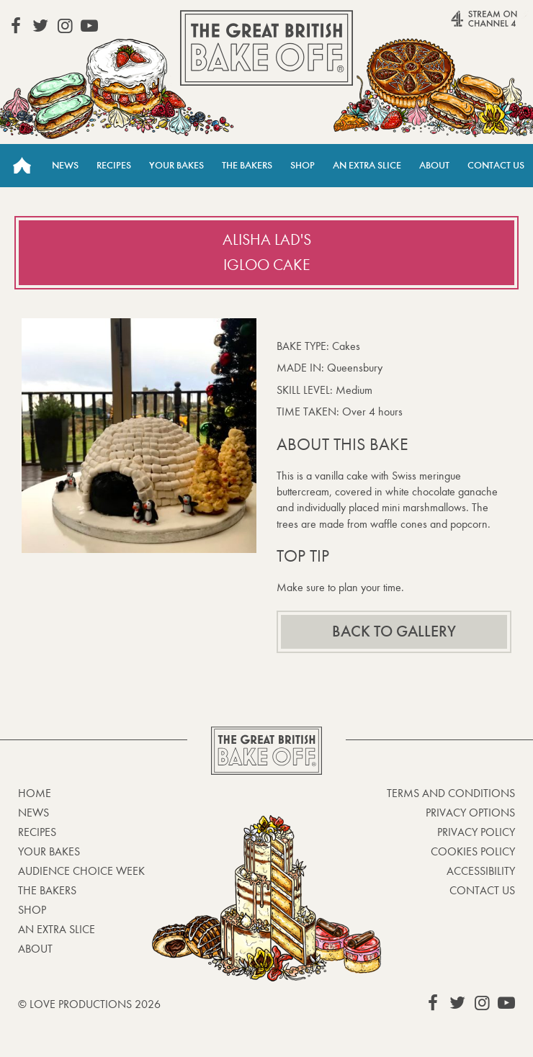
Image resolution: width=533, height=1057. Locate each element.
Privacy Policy (476, 832)
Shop (302, 165)
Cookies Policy (473, 851)
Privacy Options (470, 812)
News (65, 165)
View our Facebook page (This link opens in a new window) (15, 26)
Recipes (114, 165)
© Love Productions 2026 (89, 1004)
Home (21, 165)
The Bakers (247, 165)
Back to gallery (394, 631)
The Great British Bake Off (266, 48)
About (434, 165)
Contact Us (495, 165)
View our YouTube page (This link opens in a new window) (89, 26)
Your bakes (49, 851)
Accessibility (481, 871)
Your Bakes (176, 165)
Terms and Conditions (451, 793)
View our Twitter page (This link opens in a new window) (40, 26)
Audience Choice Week (81, 871)
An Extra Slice (367, 165)
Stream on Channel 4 (462, 25)
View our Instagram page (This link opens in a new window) (64, 26)
